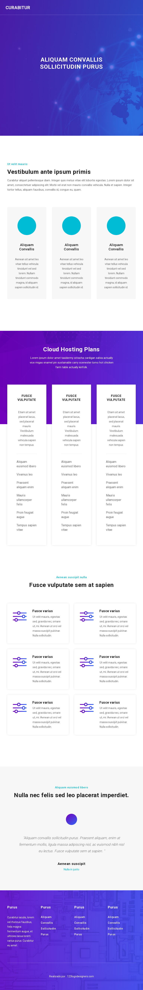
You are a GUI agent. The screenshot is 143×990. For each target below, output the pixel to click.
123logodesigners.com (80, 976)
